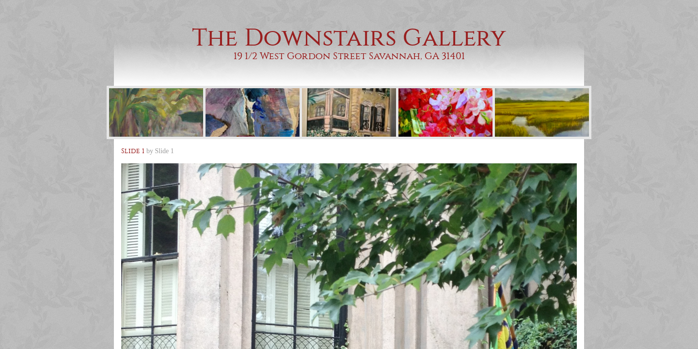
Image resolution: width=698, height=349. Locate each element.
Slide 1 (164, 151)
